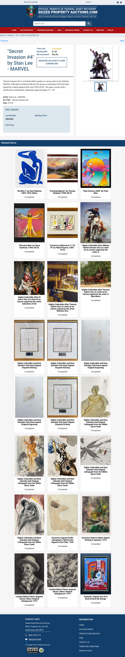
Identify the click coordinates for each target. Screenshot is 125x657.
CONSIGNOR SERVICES (45, 30)
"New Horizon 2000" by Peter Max (95, 192)
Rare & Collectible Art (30, 35)
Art (17, 35)
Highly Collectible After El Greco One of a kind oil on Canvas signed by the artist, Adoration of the (29, 300)
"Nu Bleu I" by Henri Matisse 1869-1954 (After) (29, 192)
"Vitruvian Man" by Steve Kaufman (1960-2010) (29, 246)
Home (2, 35)
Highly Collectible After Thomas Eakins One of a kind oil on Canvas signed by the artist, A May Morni (96, 293)
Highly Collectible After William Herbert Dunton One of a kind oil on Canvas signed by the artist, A (95, 248)
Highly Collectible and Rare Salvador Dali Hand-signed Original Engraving (96, 365)
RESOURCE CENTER (72, 30)
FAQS (81, 638)
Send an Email (35, 639)
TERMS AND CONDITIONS (89, 646)
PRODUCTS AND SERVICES (89, 634)
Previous (4, 41)
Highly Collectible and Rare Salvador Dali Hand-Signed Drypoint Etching (29, 365)
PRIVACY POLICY (85, 651)
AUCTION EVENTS (26, 30)
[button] (100, 86)
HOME (14, 30)
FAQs (59, 30)
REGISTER (100, 30)
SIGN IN (110, 30)
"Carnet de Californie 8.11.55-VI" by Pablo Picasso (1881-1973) (62, 247)
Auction (10, 35)
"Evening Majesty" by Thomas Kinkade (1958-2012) (62, 192)
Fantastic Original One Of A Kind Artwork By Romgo (96, 598)
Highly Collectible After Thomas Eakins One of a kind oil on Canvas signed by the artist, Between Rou (63, 307)
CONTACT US (88, 30)
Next (122, 41)
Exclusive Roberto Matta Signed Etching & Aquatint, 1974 (96, 539)
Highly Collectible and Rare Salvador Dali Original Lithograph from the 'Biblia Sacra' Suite (96, 423)
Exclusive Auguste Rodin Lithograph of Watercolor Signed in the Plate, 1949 (62, 540)
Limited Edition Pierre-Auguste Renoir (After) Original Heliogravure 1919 (29, 599)
